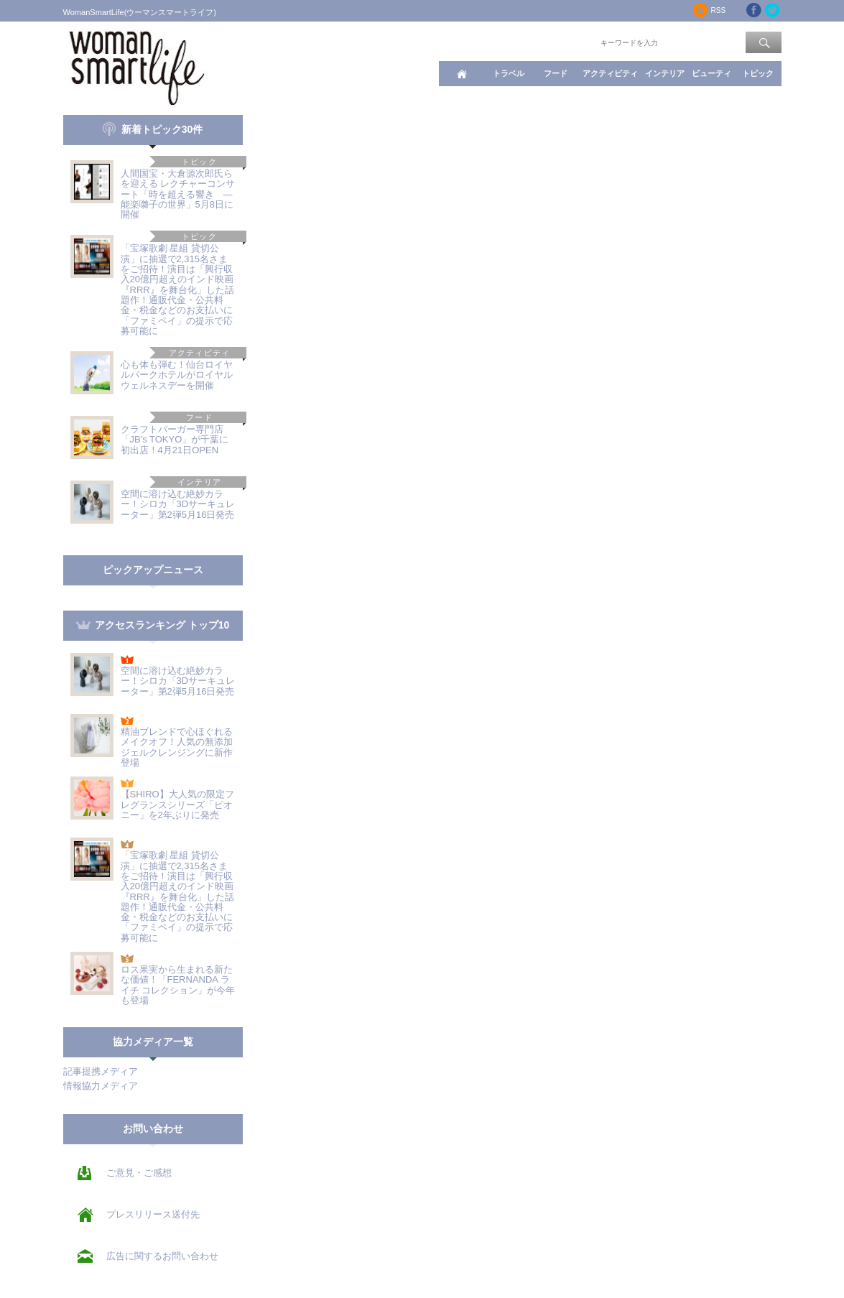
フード (555, 73)
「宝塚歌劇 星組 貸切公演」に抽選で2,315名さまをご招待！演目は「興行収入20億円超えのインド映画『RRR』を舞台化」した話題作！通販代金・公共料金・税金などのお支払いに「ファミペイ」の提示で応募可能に (177, 289)
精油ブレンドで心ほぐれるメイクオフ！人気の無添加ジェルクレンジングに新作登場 (177, 747)
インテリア (665, 73)
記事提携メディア (100, 1071)
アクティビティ (610, 73)
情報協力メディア (100, 1085)
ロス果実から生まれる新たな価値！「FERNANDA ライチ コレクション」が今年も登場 (178, 985)
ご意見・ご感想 (139, 1172)
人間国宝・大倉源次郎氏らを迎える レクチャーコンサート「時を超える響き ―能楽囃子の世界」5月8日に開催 (178, 194)
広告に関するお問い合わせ (162, 1256)
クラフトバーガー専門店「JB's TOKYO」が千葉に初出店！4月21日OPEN (175, 439)
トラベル (508, 73)
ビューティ (711, 73)
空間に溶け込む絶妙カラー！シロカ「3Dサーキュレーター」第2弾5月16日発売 (178, 504)
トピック (758, 73)
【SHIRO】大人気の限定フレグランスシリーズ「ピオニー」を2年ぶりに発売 (177, 804)
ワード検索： (574, 41)
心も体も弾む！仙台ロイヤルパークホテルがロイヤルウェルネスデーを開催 (177, 375)
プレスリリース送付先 (153, 1214)
